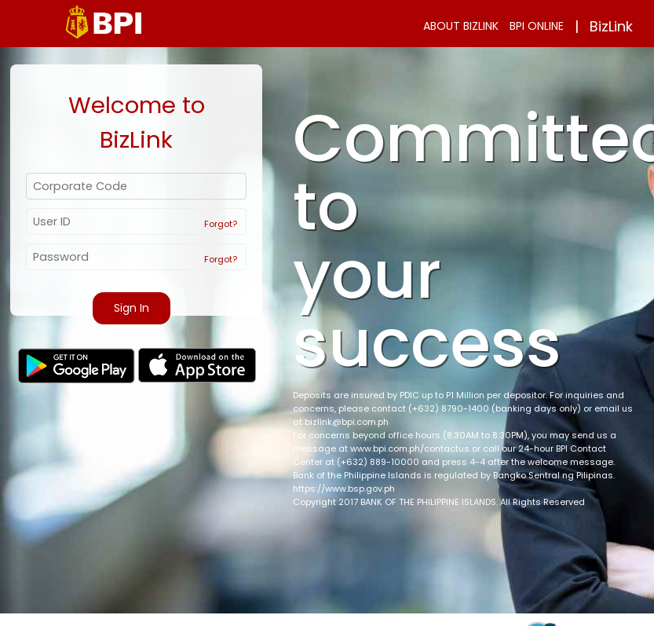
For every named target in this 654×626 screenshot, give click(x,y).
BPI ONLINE (537, 26)
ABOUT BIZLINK (461, 26)
